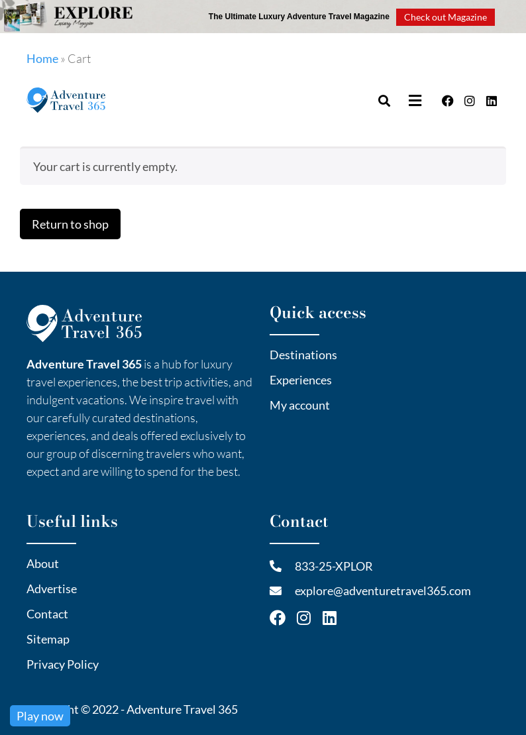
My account (300, 405)
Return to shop (70, 224)
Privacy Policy (62, 664)
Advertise (51, 588)
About (42, 563)
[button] (416, 100)
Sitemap (48, 639)
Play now (40, 715)
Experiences (301, 379)
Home (42, 58)
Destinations (303, 354)
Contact (47, 613)
